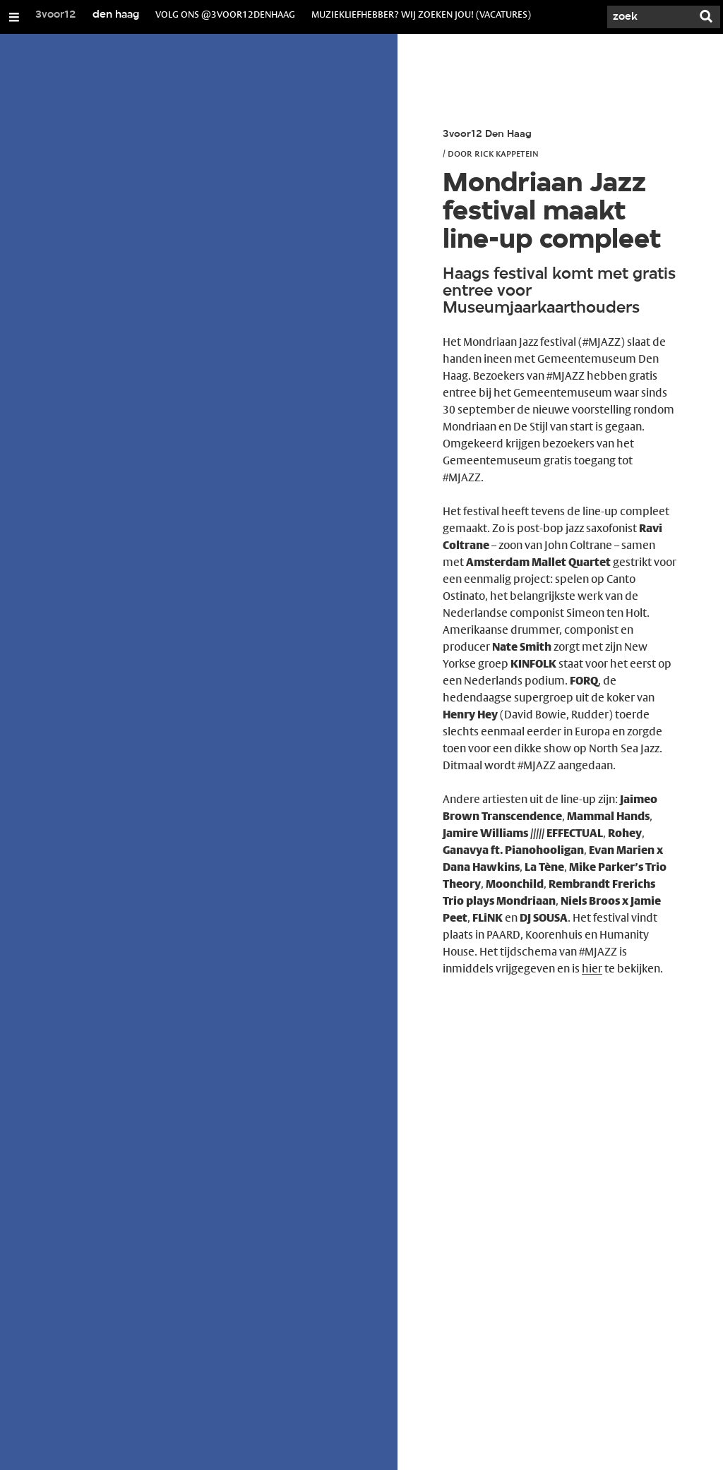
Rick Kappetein (506, 153)
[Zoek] (649, 17)
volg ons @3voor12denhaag (225, 14)
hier (592, 969)
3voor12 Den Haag (487, 134)
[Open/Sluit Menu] (14, 17)
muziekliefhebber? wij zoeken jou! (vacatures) (421, 14)
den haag (115, 14)
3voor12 (55, 14)
